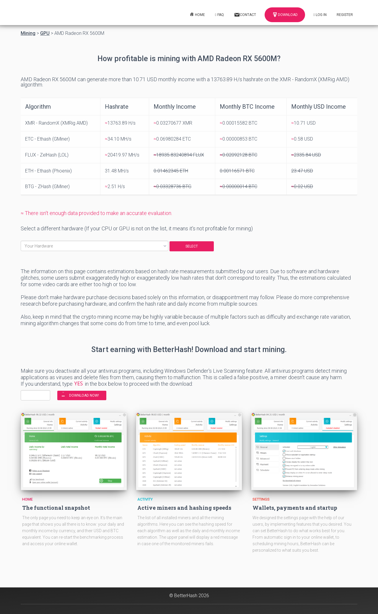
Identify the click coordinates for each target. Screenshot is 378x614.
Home (27, 499)
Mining (28, 33)
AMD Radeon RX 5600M (79, 33)
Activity (145, 499)
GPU (45, 33)
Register (345, 15)
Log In (320, 15)
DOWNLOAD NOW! (84, 395)
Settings (261, 499)
